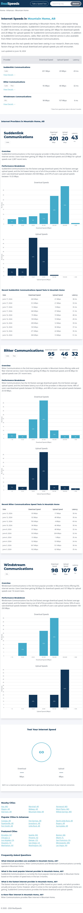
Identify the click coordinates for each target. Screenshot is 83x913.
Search (76, 4)
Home (2, 10)
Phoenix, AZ (33, 837)
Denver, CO (33, 840)
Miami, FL (60, 837)
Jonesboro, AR (34, 823)
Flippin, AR (5, 809)
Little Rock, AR (34, 826)
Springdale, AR (62, 826)
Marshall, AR (34, 806)
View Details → (9, 75)
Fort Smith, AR (7, 826)
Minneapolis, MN (63, 843)
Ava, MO (4, 806)
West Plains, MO (62, 809)
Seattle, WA (33, 835)
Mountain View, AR (36, 812)
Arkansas (10, 10)
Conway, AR (6, 821)
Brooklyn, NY (6, 835)
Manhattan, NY (7, 845)
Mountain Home (22, 10)
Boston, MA (60, 835)
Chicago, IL (5, 837)
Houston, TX (6, 843)
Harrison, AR (6, 812)
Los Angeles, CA (7, 840)
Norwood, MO (61, 806)
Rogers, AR (60, 823)
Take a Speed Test (39, 3)
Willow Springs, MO (64, 812)
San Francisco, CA (63, 840)
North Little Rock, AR (64, 821)
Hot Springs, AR (35, 821)
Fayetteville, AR (7, 823)
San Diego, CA (34, 843)
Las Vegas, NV (61, 845)
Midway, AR (33, 809)
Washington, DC (35, 845)
